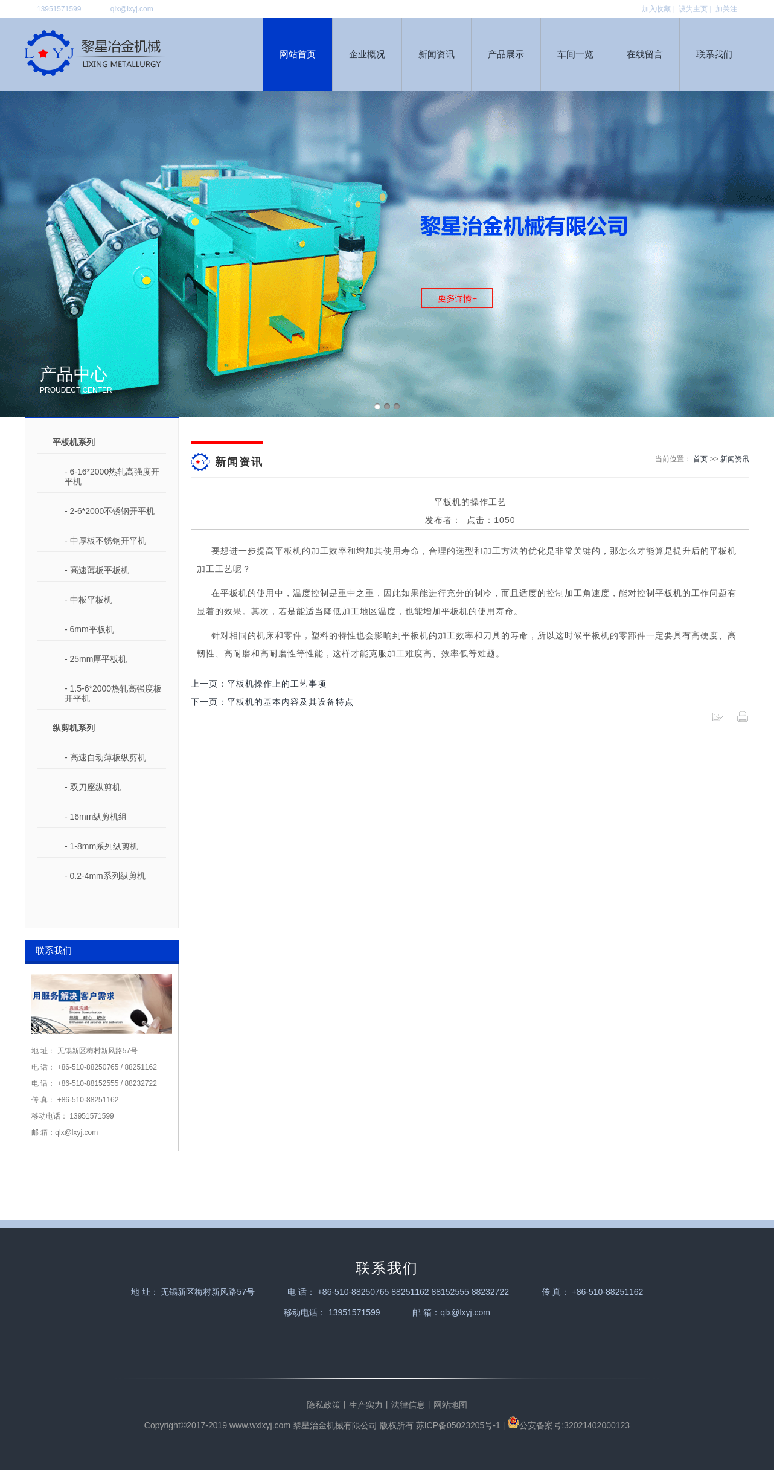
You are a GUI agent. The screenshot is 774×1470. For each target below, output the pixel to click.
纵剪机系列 (74, 728)
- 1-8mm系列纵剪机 (101, 846)
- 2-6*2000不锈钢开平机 (110, 511)
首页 (700, 459)
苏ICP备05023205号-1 (458, 1425)
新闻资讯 (734, 459)
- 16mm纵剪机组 (96, 816)
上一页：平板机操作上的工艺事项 (259, 683)
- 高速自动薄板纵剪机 (105, 757)
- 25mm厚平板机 (96, 659)
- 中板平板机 (88, 600)
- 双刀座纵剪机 (93, 787)
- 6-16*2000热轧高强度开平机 (112, 476)
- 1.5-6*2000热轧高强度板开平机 (113, 693)
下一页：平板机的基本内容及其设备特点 (272, 702)
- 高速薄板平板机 (97, 570)
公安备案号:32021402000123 (568, 1425)
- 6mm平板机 (89, 629)
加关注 (726, 9)
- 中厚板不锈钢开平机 (105, 540)
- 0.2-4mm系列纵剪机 (105, 876)
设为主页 (693, 9)
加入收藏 (656, 9)
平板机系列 (74, 442)
